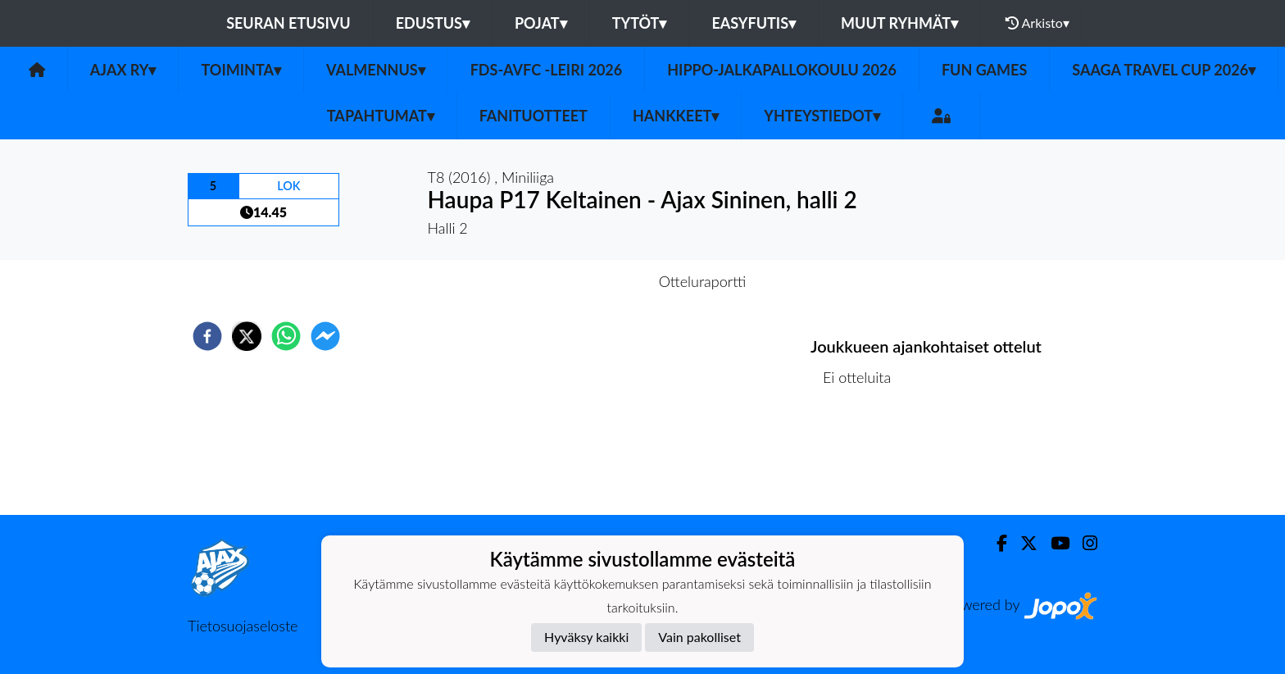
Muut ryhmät (899, 23)
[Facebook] (995, 543)
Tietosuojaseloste (242, 626)
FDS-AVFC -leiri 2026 (546, 70)
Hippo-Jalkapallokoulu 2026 (782, 70)
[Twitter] (1022, 543)
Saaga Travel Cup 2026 (1163, 70)
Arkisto (1037, 23)
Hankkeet (676, 116)
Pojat (541, 23)
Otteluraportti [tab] (703, 281)
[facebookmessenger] (325, 336)
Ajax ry (123, 70)
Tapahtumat (380, 116)
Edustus (433, 23)
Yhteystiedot (822, 116)
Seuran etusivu (288, 23)
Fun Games (984, 70)
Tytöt (639, 23)
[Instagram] (1083, 543)
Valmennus (375, 70)
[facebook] (207, 336)
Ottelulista (863, 459)
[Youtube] (1053, 543)
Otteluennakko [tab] (586, 281)
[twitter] (246, 336)
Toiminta (241, 70)
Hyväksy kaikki (586, 636)
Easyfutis (753, 23)
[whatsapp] (286, 336)
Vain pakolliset (699, 636)
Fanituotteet (533, 116)
